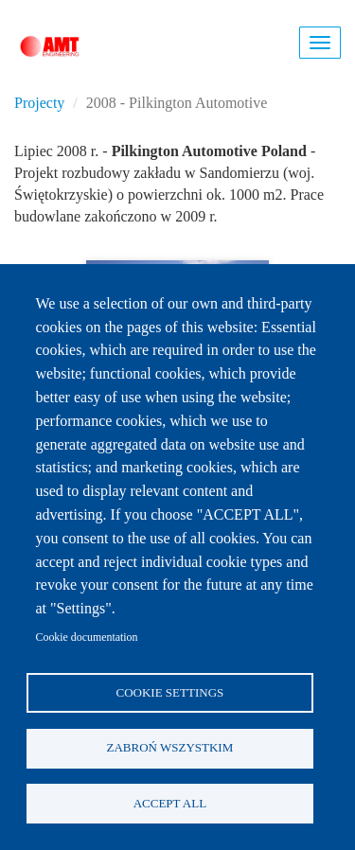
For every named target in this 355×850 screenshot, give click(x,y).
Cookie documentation (87, 637)
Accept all (169, 803)
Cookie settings (170, 692)
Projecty (39, 103)
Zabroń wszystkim (170, 747)
